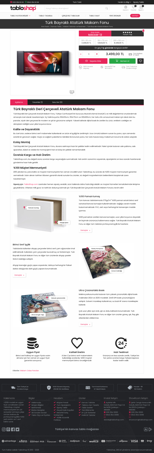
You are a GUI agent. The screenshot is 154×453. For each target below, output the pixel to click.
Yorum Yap (127, 34)
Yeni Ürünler (115, 15)
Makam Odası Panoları (29, 370)
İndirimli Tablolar (88, 415)
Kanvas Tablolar (88, 402)
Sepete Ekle (93, 60)
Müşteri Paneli (62, 402)
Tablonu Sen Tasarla (90, 405)
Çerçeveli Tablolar (71, 15)
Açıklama (19, 102)
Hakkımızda (36, 402)
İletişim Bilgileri (37, 405)
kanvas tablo (77, 429)
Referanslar (36, 407)
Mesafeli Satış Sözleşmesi (61, 413)
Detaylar (84, 230)
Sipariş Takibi (138, 2)
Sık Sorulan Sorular (39, 412)
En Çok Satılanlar (89, 412)
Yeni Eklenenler (88, 410)
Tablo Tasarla (45, 15)
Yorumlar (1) (37, 102)
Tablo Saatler (87, 407)
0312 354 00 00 (17, 2)
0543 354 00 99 (32, 2)
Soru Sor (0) (57, 102)
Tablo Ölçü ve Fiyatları (41, 415)
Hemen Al (122, 60)
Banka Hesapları (38, 410)
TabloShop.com (31, 184)
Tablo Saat (94, 15)
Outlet (135, 15)
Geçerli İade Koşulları (65, 410)
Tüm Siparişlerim (64, 405)
